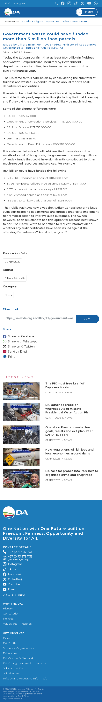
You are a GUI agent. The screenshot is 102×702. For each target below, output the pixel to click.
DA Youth (9, 643)
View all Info (14, 595)
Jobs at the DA (13, 668)
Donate (8, 638)
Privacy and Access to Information (26, 678)
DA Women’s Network (18, 658)
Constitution (11, 613)
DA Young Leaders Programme (24, 663)
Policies (8, 618)
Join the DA (11, 673)
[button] (50, 336)
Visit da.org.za (15, 3)
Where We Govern (74, 21)
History (7, 608)
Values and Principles (17, 623)
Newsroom (11, 21)
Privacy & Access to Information (26, 691)
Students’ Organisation (18, 648)
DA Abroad (10, 653)
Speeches (52, 21)
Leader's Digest (32, 21)
